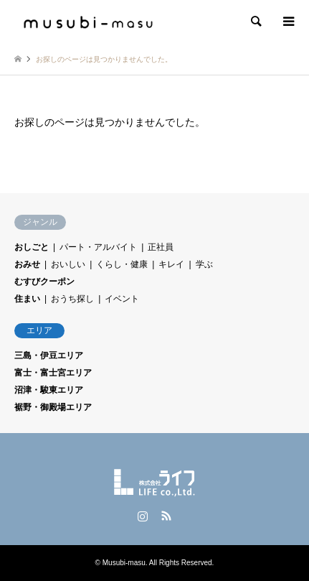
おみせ (27, 264)
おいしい (68, 264)
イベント (122, 299)
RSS (166, 516)
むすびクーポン (44, 281)
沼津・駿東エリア (48, 390)
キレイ (171, 264)
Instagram (143, 516)
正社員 (160, 247)
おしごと (31, 247)
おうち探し (72, 299)
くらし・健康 (122, 264)
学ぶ (204, 264)
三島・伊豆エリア (48, 355)
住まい (27, 299)
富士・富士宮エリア (53, 373)
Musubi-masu (124, 563)
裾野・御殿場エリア (53, 407)
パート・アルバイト (98, 247)
